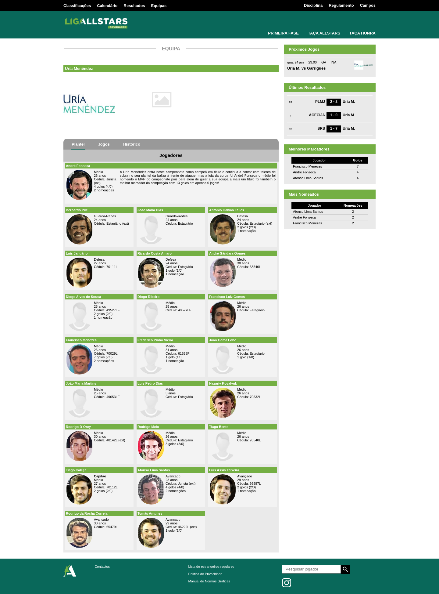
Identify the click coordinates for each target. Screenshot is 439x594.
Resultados (134, 5)
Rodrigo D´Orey (78, 427)
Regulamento (341, 5)
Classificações (77, 5)
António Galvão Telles (226, 210)
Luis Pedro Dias (150, 383)
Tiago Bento (218, 427)
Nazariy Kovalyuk (223, 383)
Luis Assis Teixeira (224, 470)
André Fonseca (78, 166)
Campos (368, 5)
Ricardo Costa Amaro (154, 253)
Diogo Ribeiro (148, 297)
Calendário (107, 5)
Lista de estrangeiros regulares (211, 566)
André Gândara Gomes (227, 253)
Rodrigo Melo (148, 427)
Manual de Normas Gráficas (209, 581)
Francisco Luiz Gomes (227, 297)
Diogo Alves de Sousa (83, 297)
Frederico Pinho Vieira (155, 340)
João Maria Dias (150, 210)
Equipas (159, 5)
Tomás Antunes (149, 513)
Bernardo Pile (77, 210)
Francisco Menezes (81, 340)
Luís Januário (77, 253)
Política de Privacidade (205, 574)
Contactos (102, 566)
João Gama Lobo (222, 340)
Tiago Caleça (76, 470)
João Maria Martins (81, 383)
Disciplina (313, 5)
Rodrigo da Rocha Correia (86, 513)
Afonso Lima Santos (153, 470)
